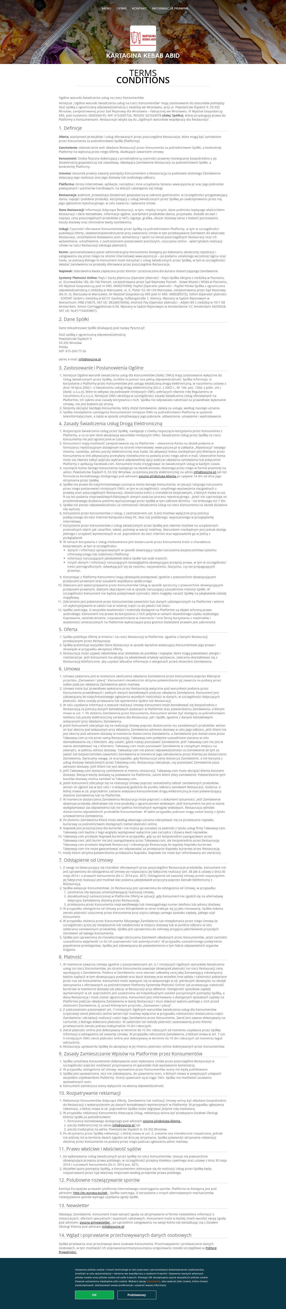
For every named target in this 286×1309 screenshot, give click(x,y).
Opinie (122, 8)
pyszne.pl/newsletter (95, 1222)
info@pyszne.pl (90, 359)
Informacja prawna (170, 8)
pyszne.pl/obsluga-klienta (158, 476)
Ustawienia (153, 1281)
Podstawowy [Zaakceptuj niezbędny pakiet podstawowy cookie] (137, 1295)
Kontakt (139, 8)
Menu (106, 8)
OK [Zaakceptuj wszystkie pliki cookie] (94, 1295)
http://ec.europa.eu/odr (90, 1193)
